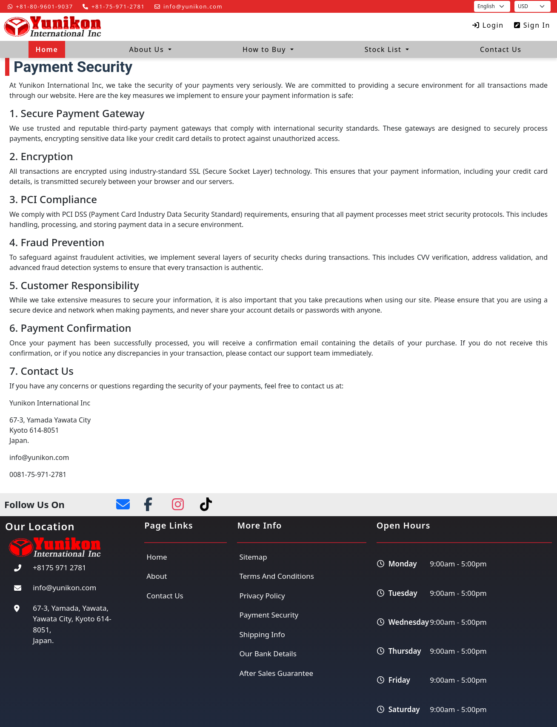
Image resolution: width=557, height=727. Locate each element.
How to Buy (265, 49)
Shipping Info (262, 634)
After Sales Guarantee (276, 673)
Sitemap (253, 557)
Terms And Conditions (276, 576)
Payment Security (268, 615)
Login (486, 25)
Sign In (530, 25)
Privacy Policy (262, 596)
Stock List (384, 49)
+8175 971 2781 (59, 567)
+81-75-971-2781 (112, 6)
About (156, 576)
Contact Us (500, 49)
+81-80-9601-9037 (38, 6)
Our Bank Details (267, 653)
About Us (147, 49)
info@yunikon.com (187, 6)
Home (46, 49)
